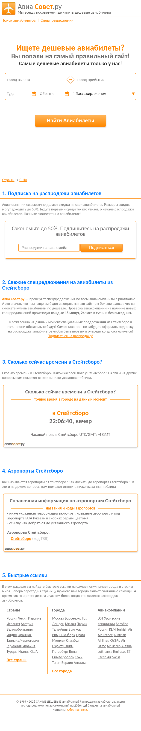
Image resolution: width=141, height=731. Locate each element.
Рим (55, 635)
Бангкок (75, 629)
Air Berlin (113, 646)
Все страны (16, 659)
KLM (112, 629)
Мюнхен (58, 640)
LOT (100, 618)
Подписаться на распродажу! (70, 336)
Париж (82, 624)
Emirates (119, 651)
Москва (58, 618)
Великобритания (20, 629)
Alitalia (126, 646)
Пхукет (57, 646)
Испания (13, 624)
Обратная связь (77, 710)
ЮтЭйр (115, 640)
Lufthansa (105, 651)
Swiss (116, 657)
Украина (28, 646)
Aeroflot (122, 624)
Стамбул (72, 640)
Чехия (22, 618)
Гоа (84, 618)
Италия (24, 651)
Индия (12, 635)
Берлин (67, 662)
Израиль (34, 618)
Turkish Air (124, 629)
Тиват (56, 662)
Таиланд (13, 640)
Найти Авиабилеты (70, 120)
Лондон (58, 624)
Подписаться (101, 247)
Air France (105, 635)
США (23, 180)
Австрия (27, 624)
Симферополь (63, 657)
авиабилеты (64, 8)
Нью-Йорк (67, 635)
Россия (12, 618)
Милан (70, 624)
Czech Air (105, 657)
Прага (80, 635)
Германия (14, 646)
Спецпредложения (57, 20)
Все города (62, 671)
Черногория (30, 640)
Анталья (80, 662)
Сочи (78, 657)
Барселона (73, 618)
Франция (25, 635)
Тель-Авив (60, 629)
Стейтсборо (21, 538)
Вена (73, 651)
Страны (8, 180)
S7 (128, 651)
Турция (12, 651)
